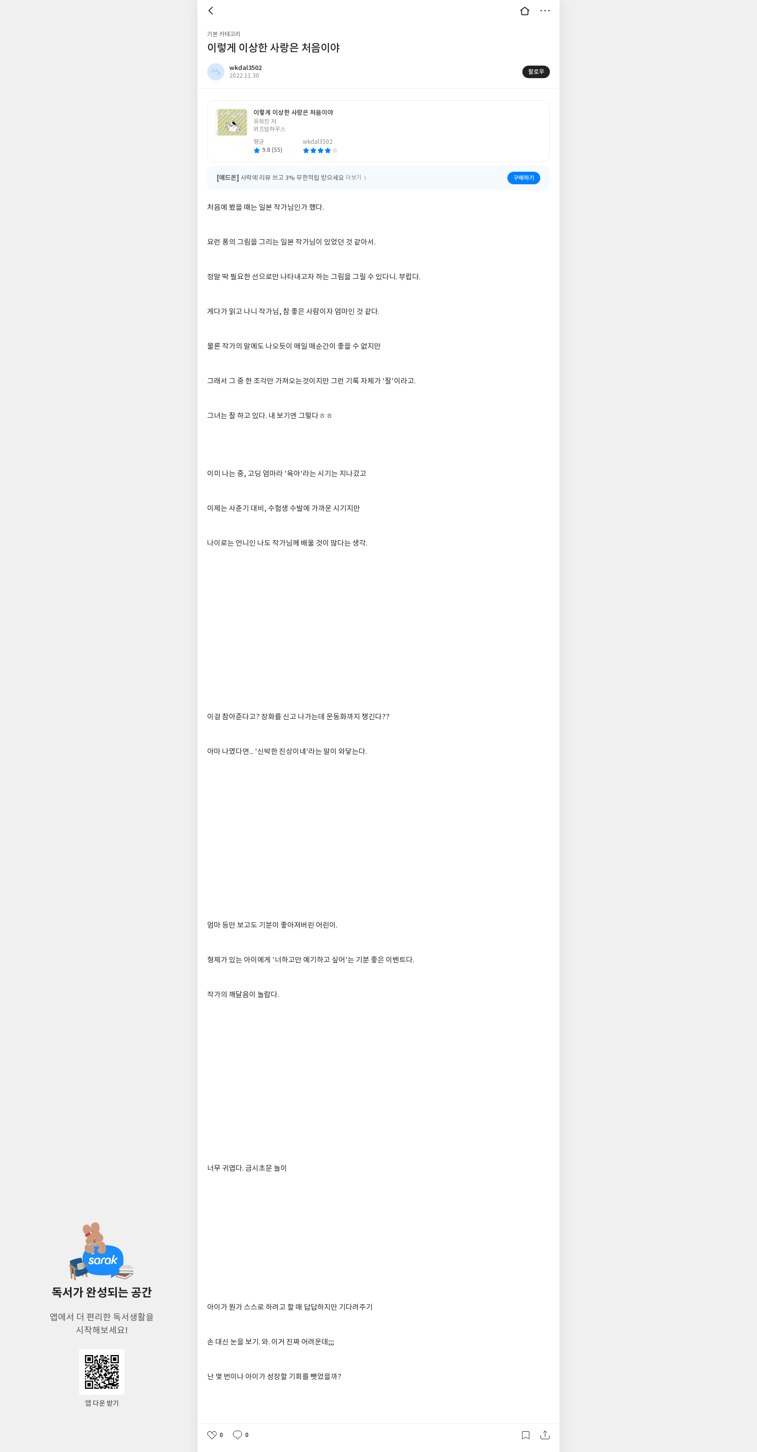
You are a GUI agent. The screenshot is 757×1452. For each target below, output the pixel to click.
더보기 (545, 10)
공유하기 (545, 1435)
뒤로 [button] (212, 10)
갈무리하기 (526, 1435)
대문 (525, 10)
